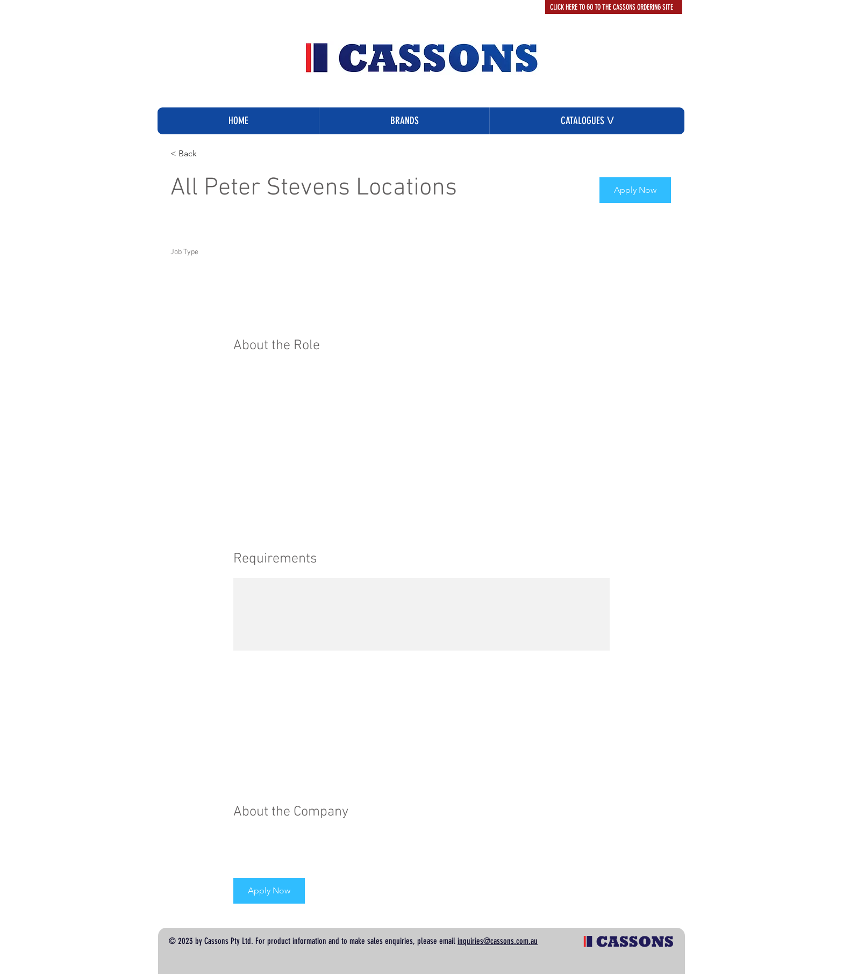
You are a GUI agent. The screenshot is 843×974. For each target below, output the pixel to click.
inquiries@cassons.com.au (498, 941)
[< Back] (208, 154)
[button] (586, 120)
